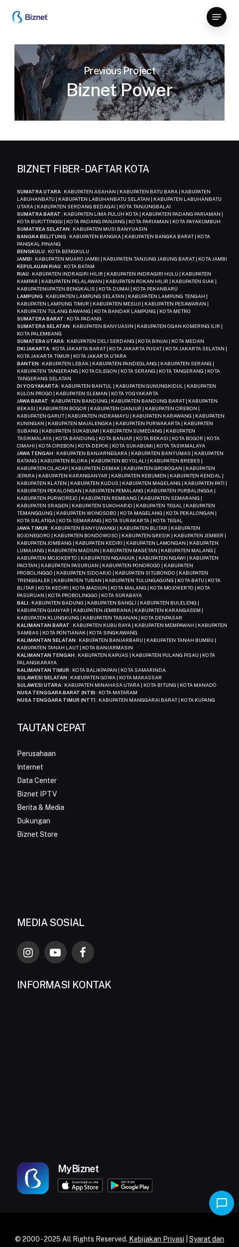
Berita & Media (40, 807)
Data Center (37, 780)
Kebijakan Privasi (156, 1239)
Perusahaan (36, 754)
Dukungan (33, 821)
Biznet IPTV (37, 794)
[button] (217, 17)
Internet (30, 767)
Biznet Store (37, 834)
